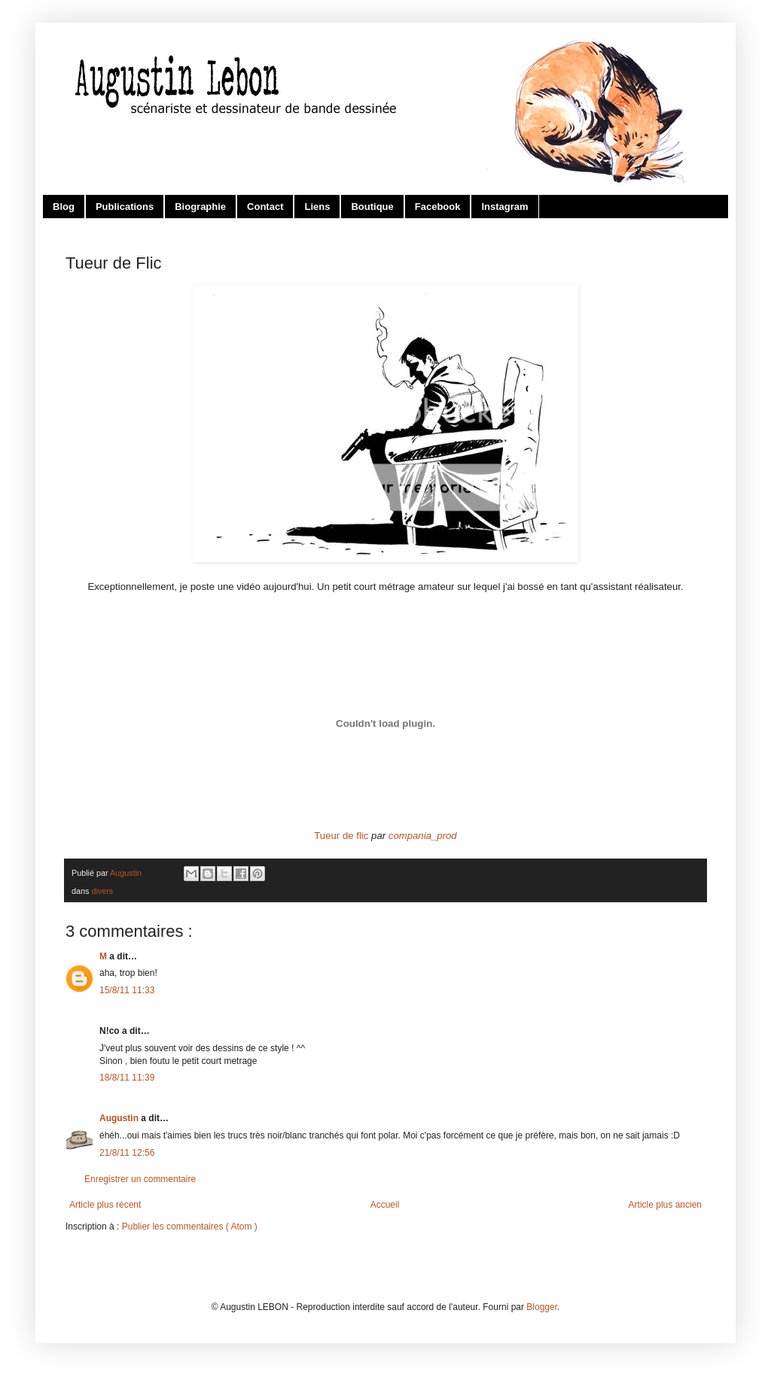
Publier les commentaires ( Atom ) (190, 1226)
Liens (317, 206)
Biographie (200, 206)
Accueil (385, 1204)
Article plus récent (105, 1204)
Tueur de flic (341, 835)
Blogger (541, 1307)
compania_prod (423, 835)
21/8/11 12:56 (126, 1153)
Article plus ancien (665, 1204)
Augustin (120, 1118)
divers (102, 890)
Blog (64, 206)
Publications (125, 206)
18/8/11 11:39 (126, 1077)
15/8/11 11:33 (126, 990)
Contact (265, 206)
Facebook (438, 206)
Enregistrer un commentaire (140, 1179)
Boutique (372, 206)
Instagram (504, 206)
